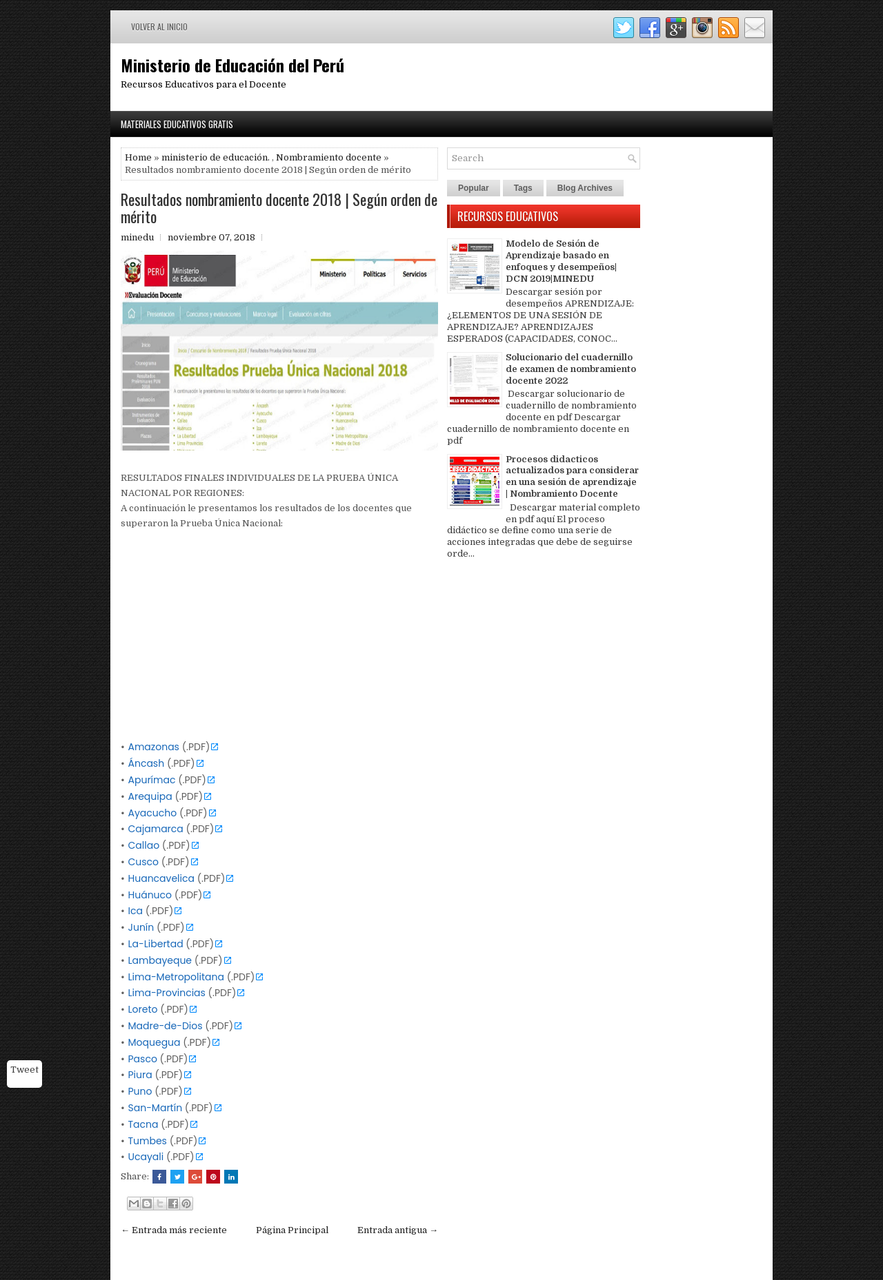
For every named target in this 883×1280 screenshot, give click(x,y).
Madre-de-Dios (165, 1026)
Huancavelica (161, 878)
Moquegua (154, 1042)
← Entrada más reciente (174, 1230)
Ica (135, 911)
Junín (141, 927)
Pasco (142, 1059)
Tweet (24, 1069)
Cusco (143, 862)
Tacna (143, 1124)
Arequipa (150, 796)
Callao (144, 845)
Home (138, 157)
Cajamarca (155, 829)
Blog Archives (585, 188)
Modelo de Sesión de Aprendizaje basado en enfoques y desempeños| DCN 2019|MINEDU (561, 261)
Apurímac (152, 780)
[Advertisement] (279, 642)
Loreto (143, 1009)
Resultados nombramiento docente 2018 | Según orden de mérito (279, 207)
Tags (523, 188)
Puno (140, 1091)
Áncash (146, 763)
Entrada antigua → (397, 1230)
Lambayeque (160, 960)
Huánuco (150, 895)
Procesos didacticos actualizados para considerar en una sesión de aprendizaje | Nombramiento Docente (572, 476)
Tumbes (147, 1141)
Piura (140, 1075)
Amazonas (153, 747)
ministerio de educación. (215, 157)
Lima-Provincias (167, 993)
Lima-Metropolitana (176, 977)
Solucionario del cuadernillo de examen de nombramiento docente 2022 (571, 369)
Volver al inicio (159, 26)
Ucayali (146, 1157)
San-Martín (155, 1108)
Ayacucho (152, 813)
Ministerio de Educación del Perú (232, 64)
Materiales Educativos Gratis (177, 124)
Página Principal (292, 1230)
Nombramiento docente (328, 157)
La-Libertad (155, 944)
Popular (473, 188)
